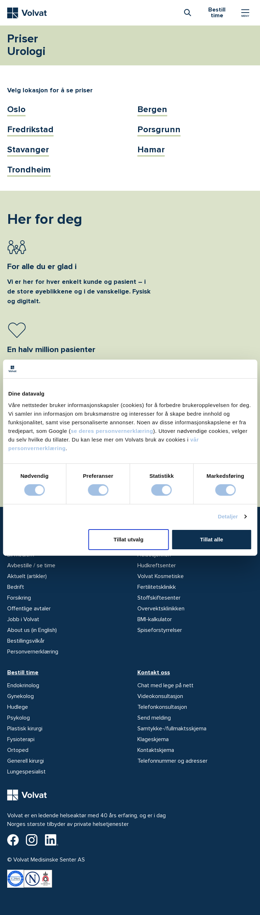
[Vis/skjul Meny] (245, 12)
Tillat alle (211, 539)
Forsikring (19, 597)
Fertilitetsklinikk (156, 587)
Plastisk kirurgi (24, 728)
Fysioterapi (21, 739)
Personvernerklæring (32, 651)
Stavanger (28, 149)
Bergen (152, 109)
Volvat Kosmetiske (160, 576)
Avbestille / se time (31, 565)
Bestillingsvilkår (26, 640)
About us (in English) (32, 630)
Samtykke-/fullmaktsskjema (171, 728)
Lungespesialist (26, 771)
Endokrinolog (23, 685)
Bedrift (15, 587)
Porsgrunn (159, 129)
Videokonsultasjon (160, 696)
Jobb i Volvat (23, 619)
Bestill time (22, 672)
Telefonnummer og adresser (172, 760)
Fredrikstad (30, 129)
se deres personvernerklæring (112, 431)
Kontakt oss (153, 672)
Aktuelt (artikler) (27, 576)
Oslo (16, 109)
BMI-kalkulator (154, 619)
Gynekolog (20, 696)
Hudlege (17, 707)
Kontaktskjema (155, 750)
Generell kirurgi (25, 760)
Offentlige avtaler (29, 608)
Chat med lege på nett (165, 685)
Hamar (151, 149)
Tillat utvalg (128, 539)
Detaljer (228, 516)
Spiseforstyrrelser (159, 630)
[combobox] (187, 12)
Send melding (154, 717)
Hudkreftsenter (156, 565)
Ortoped (17, 750)
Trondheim (29, 170)
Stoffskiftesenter (159, 597)
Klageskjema (153, 739)
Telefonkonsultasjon (162, 707)
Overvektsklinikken (160, 608)
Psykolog (18, 717)
